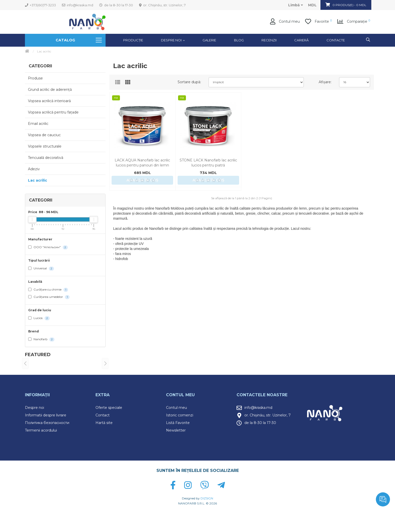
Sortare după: (189, 82)
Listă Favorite (178, 422)
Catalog (79, 40)
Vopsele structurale (44, 146)
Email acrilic (38, 123)
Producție (133, 40)
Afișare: (325, 82)
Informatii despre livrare (45, 415)
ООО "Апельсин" (48, 247)
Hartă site (104, 422)
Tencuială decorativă (45, 157)
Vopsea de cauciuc (44, 135)
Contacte (335, 40)
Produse (35, 78)
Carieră (301, 40)
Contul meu (176, 407)
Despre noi (34, 407)
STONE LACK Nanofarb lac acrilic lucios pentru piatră (208, 162)
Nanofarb (41, 339)
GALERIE (209, 40)
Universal (41, 268)
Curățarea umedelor (49, 297)
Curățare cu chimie (48, 290)
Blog (239, 40)
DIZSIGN (207, 498)
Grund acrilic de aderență (50, 89)
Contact (102, 415)
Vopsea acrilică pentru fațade (53, 112)
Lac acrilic (37, 180)
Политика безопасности (47, 422)
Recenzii (269, 40)
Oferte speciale (108, 407)
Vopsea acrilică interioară (49, 101)
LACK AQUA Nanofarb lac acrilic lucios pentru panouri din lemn (142, 162)
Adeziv (34, 169)
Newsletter (176, 430)
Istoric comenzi (179, 415)
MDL (312, 5)
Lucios (39, 318)
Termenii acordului (41, 430)
